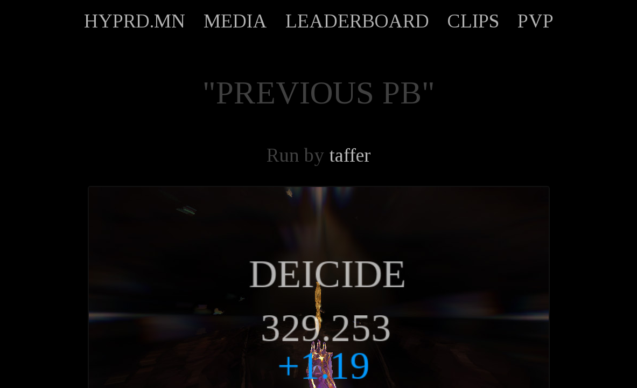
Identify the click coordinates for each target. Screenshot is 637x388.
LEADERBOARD (357, 21)
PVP (535, 21)
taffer (350, 155)
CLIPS (473, 21)
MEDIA (235, 21)
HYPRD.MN (134, 21)
